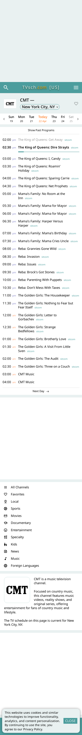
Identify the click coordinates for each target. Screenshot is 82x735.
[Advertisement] (41, 41)
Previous (4, 119)
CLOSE (70, 720)
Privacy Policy (32, 729)
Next (78, 119)
